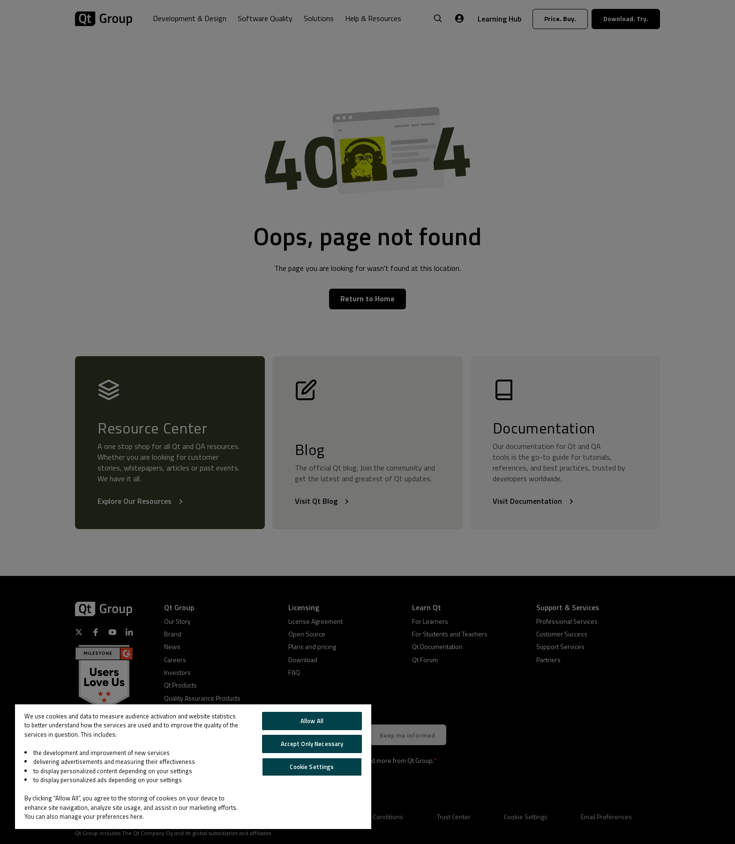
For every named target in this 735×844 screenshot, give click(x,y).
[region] (193, 766)
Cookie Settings (312, 766)
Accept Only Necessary (312, 743)
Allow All (311, 720)
